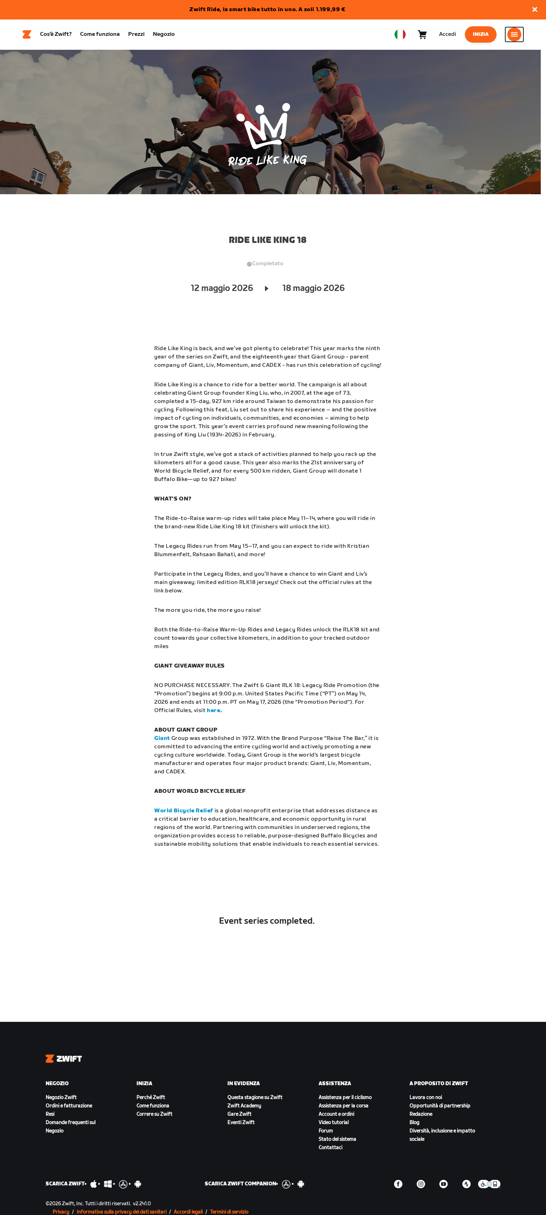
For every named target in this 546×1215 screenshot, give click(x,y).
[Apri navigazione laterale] (514, 35)
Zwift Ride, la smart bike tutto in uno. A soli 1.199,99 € (267, 9)
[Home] (27, 35)
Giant (162, 739)
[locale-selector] (400, 35)
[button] (535, 10)
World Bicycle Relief (183, 811)
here (213, 711)
